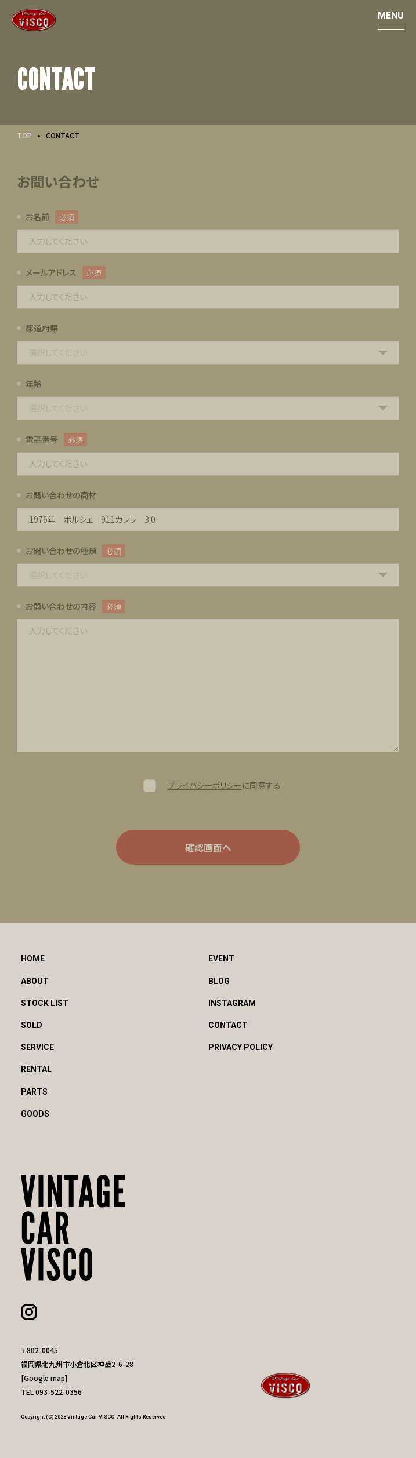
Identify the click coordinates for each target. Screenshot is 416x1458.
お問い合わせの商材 (61, 495)
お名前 (37, 217)
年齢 (34, 383)
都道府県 (42, 328)
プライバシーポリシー (205, 785)
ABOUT (35, 981)
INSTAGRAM (232, 1003)
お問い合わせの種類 (61, 550)
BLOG (219, 981)
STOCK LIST (44, 1003)
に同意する (224, 785)
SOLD (31, 1025)
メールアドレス (51, 272)
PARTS (34, 1091)
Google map (44, 1378)
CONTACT (228, 1025)
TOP (24, 135)
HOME (33, 958)
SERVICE (37, 1047)
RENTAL (36, 1069)
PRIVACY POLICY (240, 1047)
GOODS (35, 1113)
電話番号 (42, 439)
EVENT (221, 958)
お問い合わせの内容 (61, 606)
